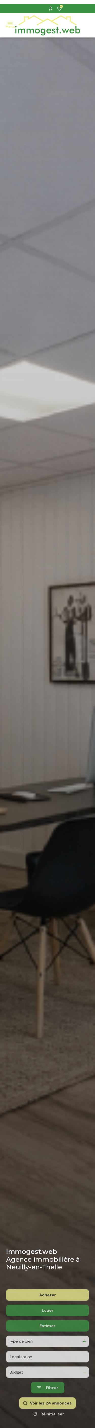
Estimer (47, 1347)
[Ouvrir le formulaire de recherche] (47, 1409)
